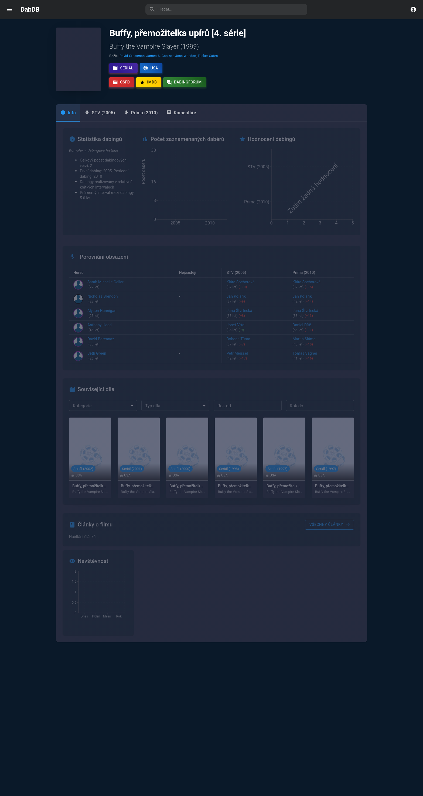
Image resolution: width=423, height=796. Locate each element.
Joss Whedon (185, 56)
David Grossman (132, 56)
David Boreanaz (100, 342)
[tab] (99, 113)
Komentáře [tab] (181, 113)
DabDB (30, 9)
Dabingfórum (184, 82)
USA (150, 68)
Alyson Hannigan (102, 313)
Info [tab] (68, 113)
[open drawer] (9, 9)
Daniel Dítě (321, 328)
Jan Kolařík (255, 299)
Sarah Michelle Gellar (105, 285)
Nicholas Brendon (102, 299)
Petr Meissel (255, 356)
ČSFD (121, 82)
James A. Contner (160, 56)
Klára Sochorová (255, 285)
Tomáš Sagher (321, 356)
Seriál (122, 68)
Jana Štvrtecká (255, 313)
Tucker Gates (208, 56)
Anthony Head (99, 328)
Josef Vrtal (255, 328)
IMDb (148, 82)
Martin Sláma (321, 342)
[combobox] (103, 405)
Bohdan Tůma (255, 342)
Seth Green (96, 356)
